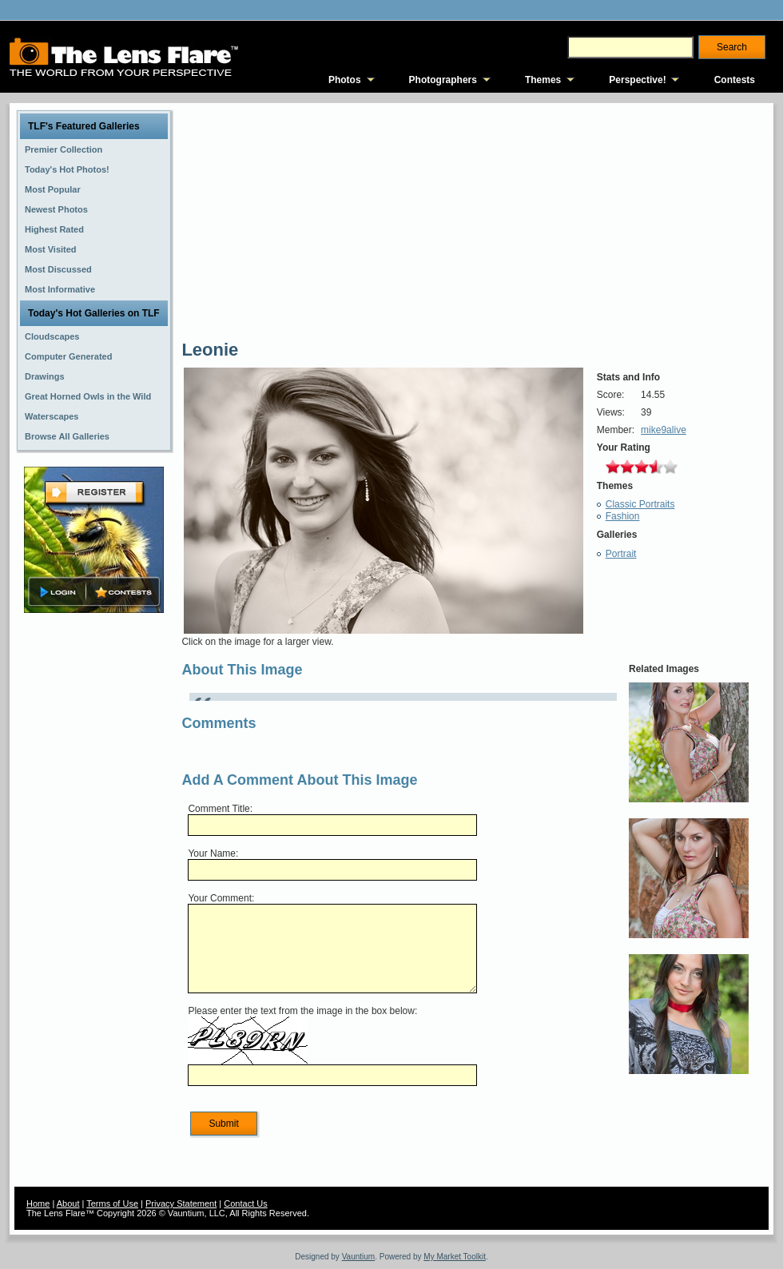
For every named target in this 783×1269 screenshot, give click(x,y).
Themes (543, 80)
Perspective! (637, 80)
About (68, 1203)
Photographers (443, 80)
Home (38, 1203)
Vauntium (359, 1256)
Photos (344, 80)
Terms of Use (112, 1203)
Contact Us (245, 1203)
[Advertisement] (94, 868)
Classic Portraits (640, 504)
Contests (734, 80)
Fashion (623, 516)
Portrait (621, 553)
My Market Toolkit (454, 1256)
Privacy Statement (181, 1203)
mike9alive (663, 430)
